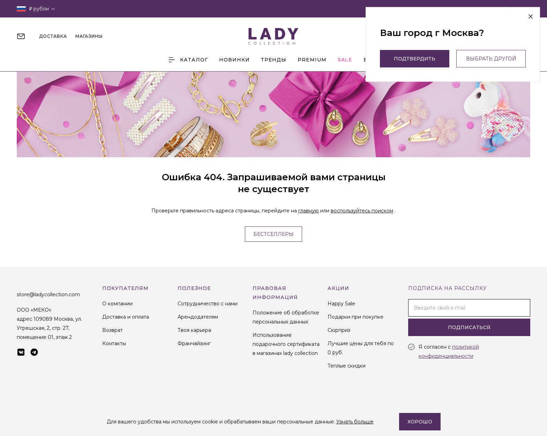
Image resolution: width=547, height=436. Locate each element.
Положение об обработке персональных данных (286, 317)
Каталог (187, 60)
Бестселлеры (273, 234)
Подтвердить (414, 59)
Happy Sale (341, 303)
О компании (117, 303)
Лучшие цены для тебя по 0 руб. (361, 348)
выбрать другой (491, 59)
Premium (312, 60)
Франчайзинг (194, 343)
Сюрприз (339, 330)
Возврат (112, 330)
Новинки (234, 60)
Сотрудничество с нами (208, 303)
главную (308, 211)
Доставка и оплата (125, 317)
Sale (345, 60)
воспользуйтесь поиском (362, 211)
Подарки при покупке (355, 317)
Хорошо (419, 422)
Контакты (114, 343)
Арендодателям (198, 317)
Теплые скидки (347, 366)
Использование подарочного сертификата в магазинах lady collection (286, 344)
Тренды (273, 60)
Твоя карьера (194, 330)
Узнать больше (355, 422)
